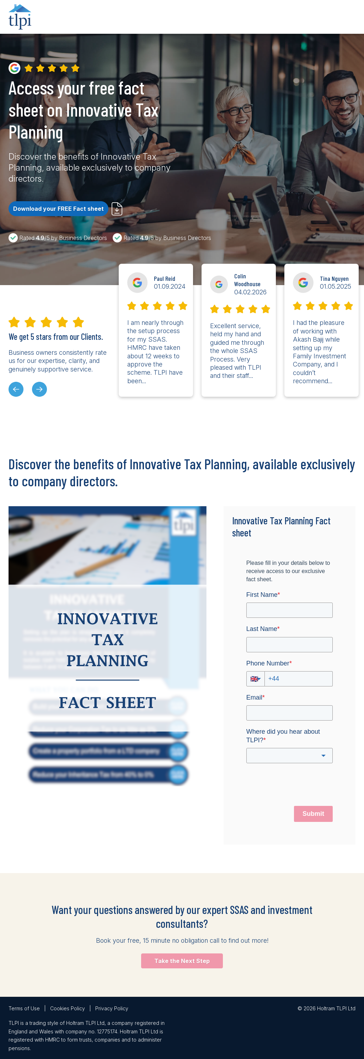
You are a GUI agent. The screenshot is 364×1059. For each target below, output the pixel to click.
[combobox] (289, 755)
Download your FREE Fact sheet (58, 208)
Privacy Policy (111, 1008)
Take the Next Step (182, 960)
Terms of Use (24, 1008)
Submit (313, 813)
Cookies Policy (67, 1008)
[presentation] (16, 389)
